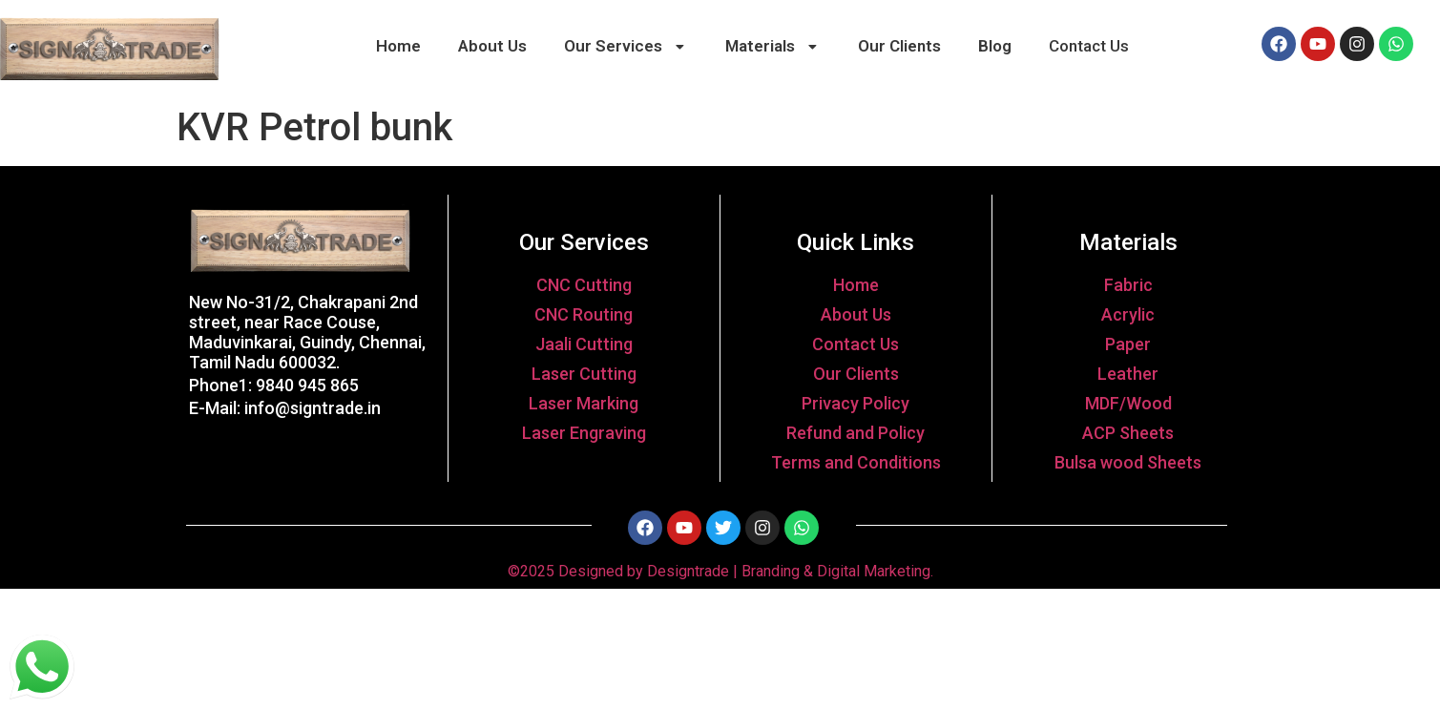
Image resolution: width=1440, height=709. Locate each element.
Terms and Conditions (856, 462)
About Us (492, 45)
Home (398, 45)
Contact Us (1089, 45)
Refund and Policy (855, 433)
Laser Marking (583, 403)
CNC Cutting (584, 285)
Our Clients (899, 45)
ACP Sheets (1128, 433)
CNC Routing (583, 314)
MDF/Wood (1128, 403)
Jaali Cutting (584, 344)
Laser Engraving (584, 433)
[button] (625, 46)
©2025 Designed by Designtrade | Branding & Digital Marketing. (720, 571)
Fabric (1128, 285)
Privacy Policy (855, 403)
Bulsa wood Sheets (1127, 462)
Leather (1127, 374)
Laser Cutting (584, 374)
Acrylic (1128, 314)
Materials (773, 45)
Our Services (626, 45)
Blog (995, 45)
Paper (1128, 344)
